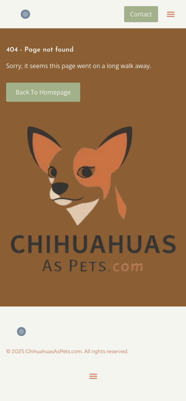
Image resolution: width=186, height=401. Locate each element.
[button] (170, 14)
